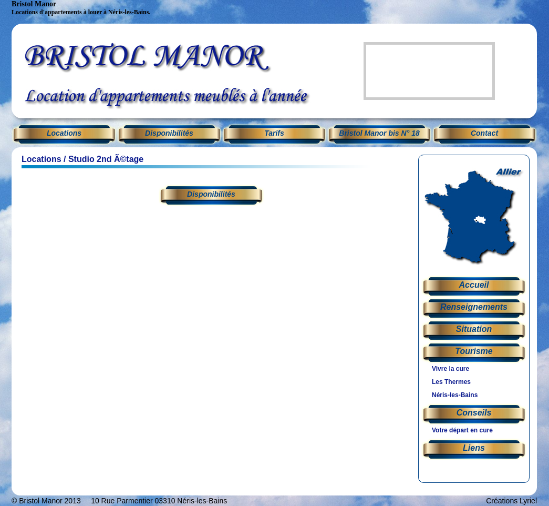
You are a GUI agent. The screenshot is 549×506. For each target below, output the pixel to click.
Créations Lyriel (511, 501)
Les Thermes (451, 382)
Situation (474, 329)
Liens (474, 447)
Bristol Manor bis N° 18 (379, 133)
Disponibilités (169, 133)
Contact (484, 133)
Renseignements (473, 306)
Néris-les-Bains (455, 395)
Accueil (474, 284)
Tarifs (274, 133)
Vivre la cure (450, 368)
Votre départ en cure (462, 430)
